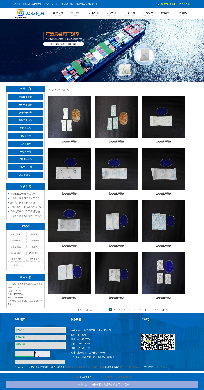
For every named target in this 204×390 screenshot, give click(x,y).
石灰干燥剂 (25, 144)
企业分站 (56, 4)
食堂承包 (108, 384)
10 (140, 310)
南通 (130, 377)
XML (77, 4)
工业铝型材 (123, 384)
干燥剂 (16, 265)
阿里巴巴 (181, 14)
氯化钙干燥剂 (25, 105)
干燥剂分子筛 (25, 167)
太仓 (102, 377)
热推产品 (75, 377)
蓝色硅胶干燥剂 (163, 141)
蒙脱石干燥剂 (25, 120)
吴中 (98, 377)
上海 (120, 377)
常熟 (107, 377)
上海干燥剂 (34, 240)
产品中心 (109, 14)
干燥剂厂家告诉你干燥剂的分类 (25, 211)
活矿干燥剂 (25, 128)
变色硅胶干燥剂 (69, 141)
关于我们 (73, 14)
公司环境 (127, 14)
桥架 (115, 384)
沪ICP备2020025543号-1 (131, 367)
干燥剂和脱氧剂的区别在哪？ (24, 198)
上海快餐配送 (96, 384)
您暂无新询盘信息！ (88, 4)
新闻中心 (91, 14)
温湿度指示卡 (25, 175)
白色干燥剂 (34, 247)
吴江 (115, 377)
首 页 (54, 89)
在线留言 (145, 14)
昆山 (111, 377)
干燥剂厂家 (16, 259)
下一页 (147, 310)
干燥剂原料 (25, 151)
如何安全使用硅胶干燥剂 (22, 202)
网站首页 (55, 14)
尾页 (156, 310)
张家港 (125, 377)
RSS (71, 4)
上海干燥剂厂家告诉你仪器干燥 (25, 207)
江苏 (94, 377)
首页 (80, 310)
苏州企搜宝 (161, 367)
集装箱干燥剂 (25, 97)
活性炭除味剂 (25, 159)
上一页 (89, 310)
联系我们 (163, 14)
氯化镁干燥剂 (25, 112)
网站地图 (65, 4)
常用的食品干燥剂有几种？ (23, 193)
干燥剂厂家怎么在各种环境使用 (25, 216)
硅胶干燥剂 (25, 136)
